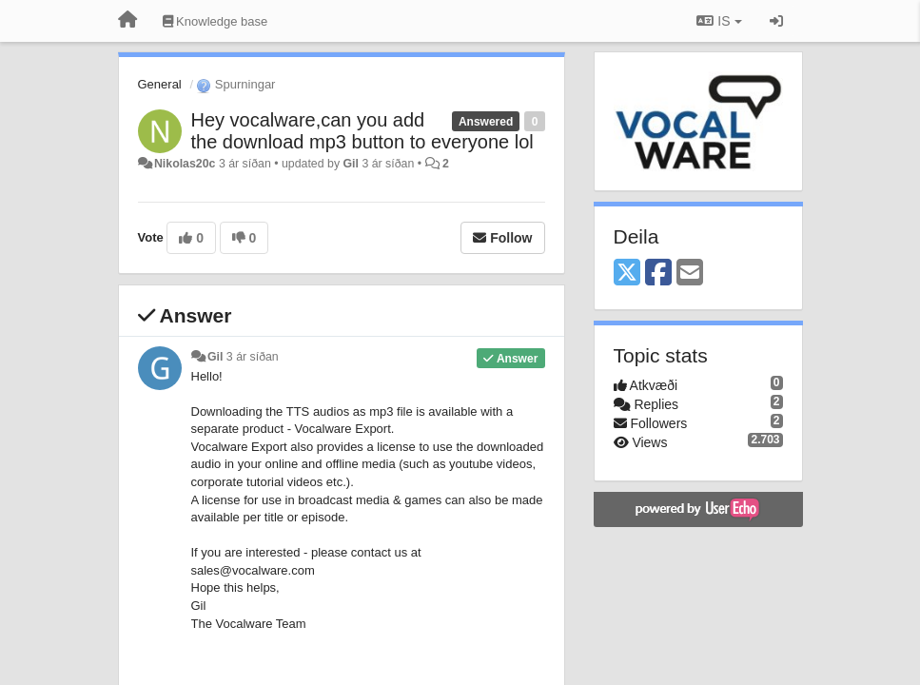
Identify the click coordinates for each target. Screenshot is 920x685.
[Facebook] (658, 273)
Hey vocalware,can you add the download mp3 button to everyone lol (362, 130)
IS (718, 21)
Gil (351, 163)
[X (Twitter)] (627, 273)
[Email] (689, 273)
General (160, 84)
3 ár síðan (252, 356)
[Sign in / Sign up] (776, 21)
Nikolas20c (185, 163)
